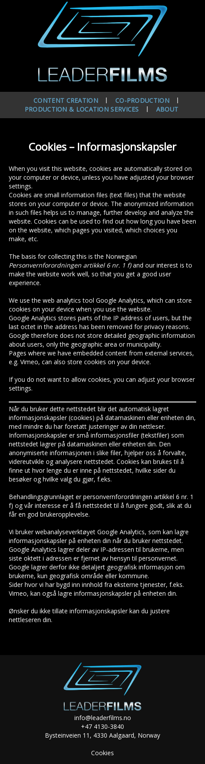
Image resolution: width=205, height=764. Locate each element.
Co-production (142, 100)
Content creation (65, 100)
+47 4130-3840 (102, 726)
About (167, 109)
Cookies (102, 753)
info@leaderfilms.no (102, 717)
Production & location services (82, 109)
